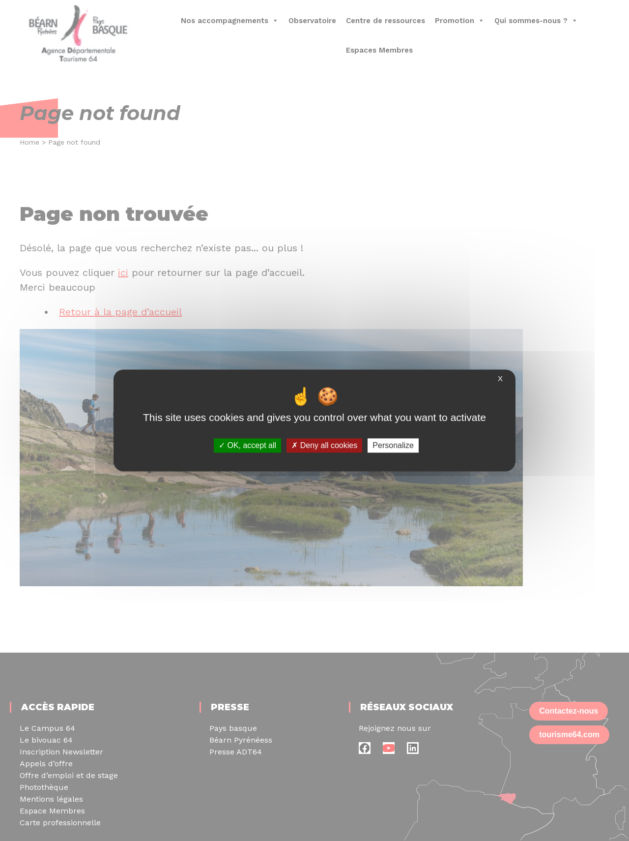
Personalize (393, 445)
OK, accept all (247, 445)
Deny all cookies (324, 445)
